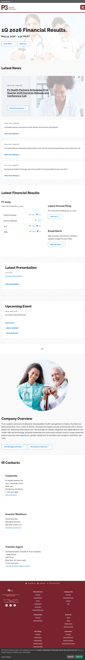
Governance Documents (68, 643)
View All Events (12, 333)
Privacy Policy (7, 599)
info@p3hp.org (11, 495)
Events (38, 601)
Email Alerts (31, 583)
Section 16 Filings (37, 646)
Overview (37, 594)
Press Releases (38, 598)
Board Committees (68, 640)
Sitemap (11, 601)
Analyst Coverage (68, 626)
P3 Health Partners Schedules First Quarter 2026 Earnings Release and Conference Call (28, 92)
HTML (32, 214)
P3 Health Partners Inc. (12, 594)
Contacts (42, 583)
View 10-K (55, 216)
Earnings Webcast (10, 221)
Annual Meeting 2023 (37, 610)
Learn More (8, 44)
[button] (82, 7)
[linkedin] (10, 605)
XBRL (6, 232)
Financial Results (37, 620)
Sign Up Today (56, 244)
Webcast (23, 44)
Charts (68, 620)
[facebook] (6, 605)
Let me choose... (6, 657)
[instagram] (15, 605)
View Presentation (12, 284)
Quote (68, 617)
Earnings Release (10, 215)
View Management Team (14, 446)
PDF (38, 214)
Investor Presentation (13, 276)
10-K (6, 226)
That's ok (79, 657)
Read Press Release (18, 108)
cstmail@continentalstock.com (17, 566)
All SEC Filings (38, 637)
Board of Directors (68, 637)
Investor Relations (6, 1)
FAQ (68, 604)
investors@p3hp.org (13, 528)
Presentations (38, 604)
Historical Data (68, 623)
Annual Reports (38, 640)
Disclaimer (15, 599)
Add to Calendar (12, 328)
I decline (70, 657)
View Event (9, 323)
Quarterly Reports (38, 643)
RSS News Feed (55, 583)
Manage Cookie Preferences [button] (11, 602)
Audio (38, 220)
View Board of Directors (40, 446)
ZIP (39, 231)
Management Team (68, 598)
